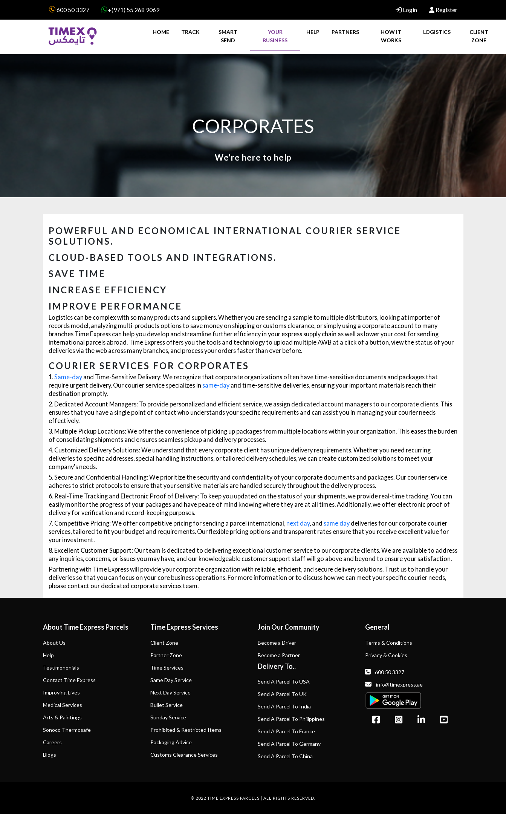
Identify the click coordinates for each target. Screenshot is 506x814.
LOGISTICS (437, 32)
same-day (215, 385)
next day (298, 523)
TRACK (190, 32)
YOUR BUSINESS (275, 36)
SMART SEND (228, 36)
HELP (312, 32)
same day (337, 523)
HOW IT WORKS (391, 36)
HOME (161, 32)
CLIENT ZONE (478, 36)
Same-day (68, 376)
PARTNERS (345, 32)
